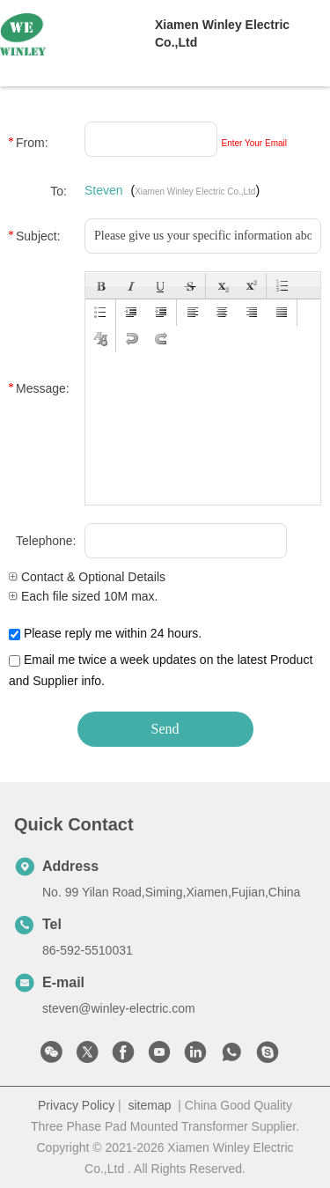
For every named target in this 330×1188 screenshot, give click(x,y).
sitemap (149, 1105)
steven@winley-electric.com (118, 1008)
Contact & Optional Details (87, 577)
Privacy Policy (76, 1105)
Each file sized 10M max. (83, 596)
